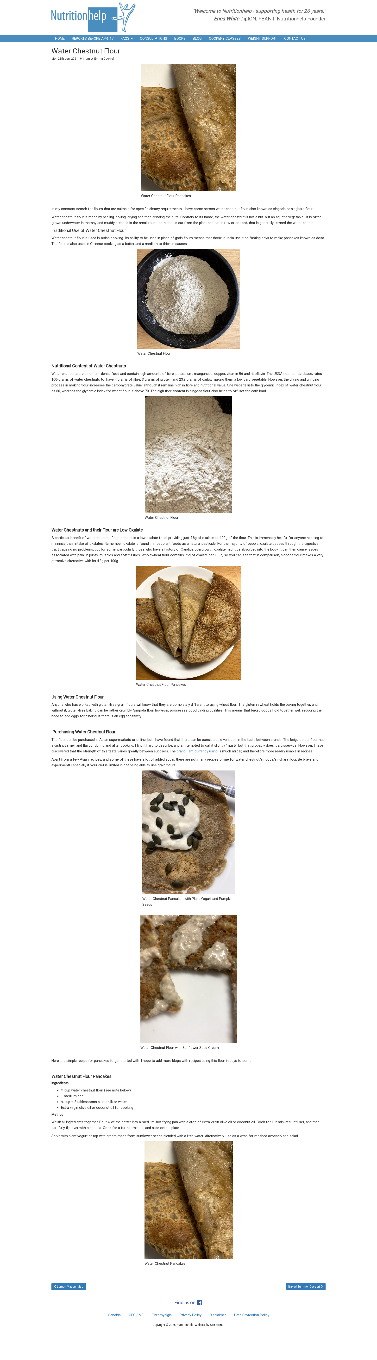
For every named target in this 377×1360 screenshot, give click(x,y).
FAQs (127, 38)
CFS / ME (136, 1315)
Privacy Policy (190, 1315)
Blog (197, 38)
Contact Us (295, 38)
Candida (114, 1315)
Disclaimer (218, 1315)
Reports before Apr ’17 (92, 38)
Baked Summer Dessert (304, 1286)
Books (180, 38)
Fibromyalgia (162, 1315)
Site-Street (217, 1325)
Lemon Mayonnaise (70, 1286)
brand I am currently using (197, 751)
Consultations (153, 38)
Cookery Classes (225, 38)
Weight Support (262, 38)
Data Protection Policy (251, 1315)
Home (60, 38)
